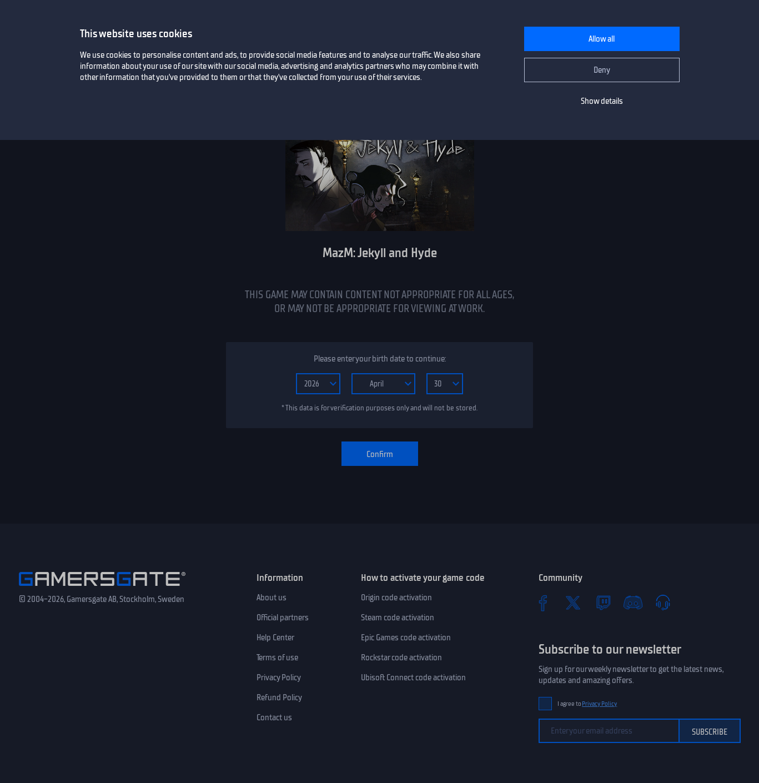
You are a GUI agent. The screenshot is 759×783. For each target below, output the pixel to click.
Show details (602, 101)
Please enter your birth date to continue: (380, 358)
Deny (602, 70)
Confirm (379, 454)
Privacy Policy (279, 677)
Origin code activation (396, 597)
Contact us (274, 717)
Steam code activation (397, 617)
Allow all (602, 38)
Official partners (283, 617)
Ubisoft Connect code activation (413, 677)
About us (271, 597)
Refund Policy (279, 697)
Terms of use (277, 657)
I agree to (587, 704)
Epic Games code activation (406, 637)
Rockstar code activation (401, 657)
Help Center (275, 637)
